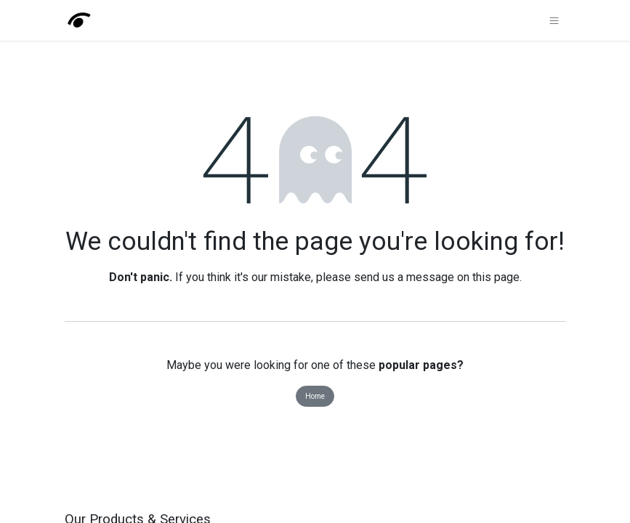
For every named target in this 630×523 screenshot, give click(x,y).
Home (315, 396)
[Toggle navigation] (554, 20)
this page (496, 277)
